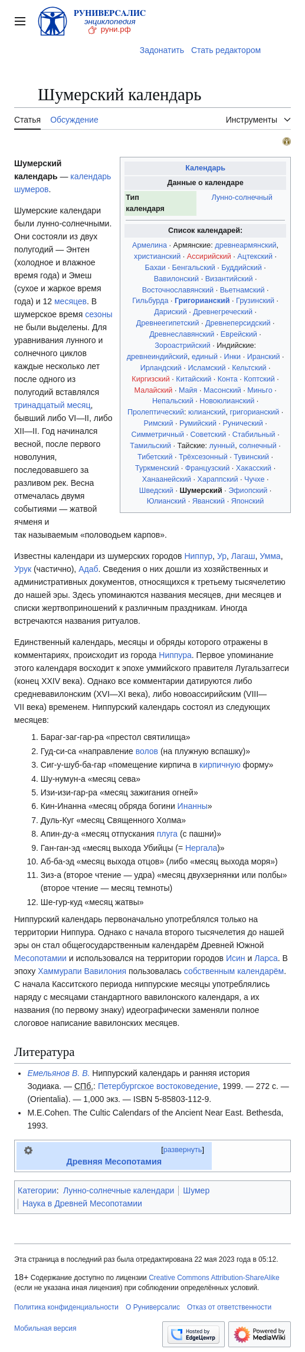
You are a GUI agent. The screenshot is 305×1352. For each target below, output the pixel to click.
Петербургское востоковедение (158, 1086)
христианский (157, 256)
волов (147, 751)
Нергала (201, 848)
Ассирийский (209, 256)
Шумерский (200, 490)
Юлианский (166, 501)
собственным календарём (234, 971)
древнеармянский (245, 245)
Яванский (208, 501)
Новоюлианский (226, 401)
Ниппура (175, 655)
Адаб (88, 569)
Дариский (170, 312)
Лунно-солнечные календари (118, 1190)
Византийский (229, 279)
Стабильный (254, 434)
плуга (167, 833)
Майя (188, 390)
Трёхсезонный (203, 457)
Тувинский (251, 457)
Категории (37, 1190)
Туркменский (157, 468)
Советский (208, 434)
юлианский (206, 412)
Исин (235, 958)
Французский (207, 468)
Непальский (173, 401)
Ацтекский (255, 256)
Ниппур (198, 556)
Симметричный (158, 434)
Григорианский (202, 301)
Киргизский (151, 379)
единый (205, 357)
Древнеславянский (181, 334)
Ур (222, 556)
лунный (222, 446)
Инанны (193, 806)
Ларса (266, 958)
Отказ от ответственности (229, 1307)
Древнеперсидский (238, 323)
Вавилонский (176, 279)
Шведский (156, 490)
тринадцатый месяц (52, 405)
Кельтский (249, 368)
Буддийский (241, 268)
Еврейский (239, 334)
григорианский (254, 412)
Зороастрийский (183, 345)
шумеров (31, 189)
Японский (247, 501)
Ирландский (161, 368)
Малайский (154, 390)
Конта (228, 379)
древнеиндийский (157, 357)
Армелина (149, 245)
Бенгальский (193, 268)
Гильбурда (150, 301)
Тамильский (150, 446)
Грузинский (255, 301)
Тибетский (154, 457)
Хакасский (253, 468)
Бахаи (155, 268)
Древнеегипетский (167, 323)
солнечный (258, 446)
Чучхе (254, 479)
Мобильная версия (45, 1328)
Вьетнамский (242, 290)
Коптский (259, 379)
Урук (22, 569)
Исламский (206, 368)
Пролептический (155, 412)
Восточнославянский (178, 290)
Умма (270, 556)
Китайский (193, 379)
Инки (232, 357)
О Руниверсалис (153, 1307)
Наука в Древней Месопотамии (82, 1203)
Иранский (263, 357)
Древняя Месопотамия (114, 1161)
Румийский (198, 423)
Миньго (259, 390)
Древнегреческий (222, 312)
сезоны (98, 314)
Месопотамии (40, 958)
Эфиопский (247, 490)
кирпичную (220, 764)
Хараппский (218, 479)
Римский (158, 423)
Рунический (243, 423)
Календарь (205, 168)
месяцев (70, 301)
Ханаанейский (166, 479)
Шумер (196, 1190)
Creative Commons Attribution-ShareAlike (214, 1278)
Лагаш (243, 556)
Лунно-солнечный (241, 197)
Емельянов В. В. (58, 1073)
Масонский (222, 390)
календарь (90, 176)
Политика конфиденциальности (66, 1307)
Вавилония (105, 971)
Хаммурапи (59, 971)
